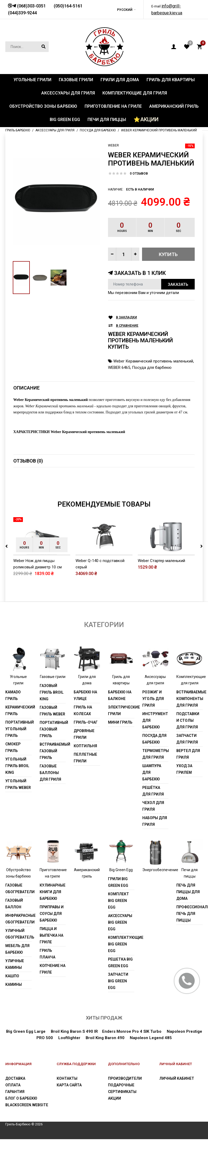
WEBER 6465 (119, 367)
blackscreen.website (26, 1124)
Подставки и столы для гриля (187, 739)
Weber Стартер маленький (161, 579)
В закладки (126, 317)
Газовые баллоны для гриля (50, 792)
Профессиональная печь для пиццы (189, 932)
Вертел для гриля (188, 773)
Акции (114, 1117)
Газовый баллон (14, 922)
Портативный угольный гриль (18, 748)
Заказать (178, 284)
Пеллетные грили (85, 776)
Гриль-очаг (86, 741)
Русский (124, 10)
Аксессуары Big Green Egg (120, 941)
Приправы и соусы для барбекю (52, 932)
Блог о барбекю (21, 1117)
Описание (26, 388)
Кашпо (12, 995)
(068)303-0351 (31, 5)
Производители (125, 1097)
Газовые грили (52, 696)
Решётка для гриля (153, 810)
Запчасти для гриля (187, 758)
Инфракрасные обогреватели (18, 937)
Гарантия (14, 1110)
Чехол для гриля (153, 825)
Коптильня (85, 765)
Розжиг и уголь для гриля (153, 718)
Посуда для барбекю (152, 367)
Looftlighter (69, 1056)
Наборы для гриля (154, 840)
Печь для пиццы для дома (188, 910)
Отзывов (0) (28, 461)
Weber (113, 145)
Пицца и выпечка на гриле (51, 954)
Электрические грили (121, 729)
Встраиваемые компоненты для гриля (189, 718)
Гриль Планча (47, 972)
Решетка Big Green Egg (120, 981)
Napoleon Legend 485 (151, 1056)
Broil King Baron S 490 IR (74, 1050)
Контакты (67, 1097)
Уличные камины (14, 983)
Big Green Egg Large (25, 1050)
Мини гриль (120, 741)
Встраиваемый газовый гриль (53, 770)
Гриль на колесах (83, 729)
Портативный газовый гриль (53, 748)
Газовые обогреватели (18, 907)
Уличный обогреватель (18, 952)
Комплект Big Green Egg (118, 919)
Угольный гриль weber (18, 803)
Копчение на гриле (52, 987)
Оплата (12, 1104)
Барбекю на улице (85, 714)
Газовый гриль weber (52, 729)
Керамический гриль (18, 729)
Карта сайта (69, 1104)
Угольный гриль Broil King (17, 785)
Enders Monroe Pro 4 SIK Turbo (131, 1050)
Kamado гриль (13, 714)
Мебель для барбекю (17, 967)
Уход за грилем (184, 788)
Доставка (15, 1097)
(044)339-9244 (22, 12)
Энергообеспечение (160, 889)
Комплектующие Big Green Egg (121, 963)
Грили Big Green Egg (118, 901)
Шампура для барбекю (151, 791)
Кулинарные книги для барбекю (52, 910)
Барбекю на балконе (119, 714)
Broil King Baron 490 (105, 1056)
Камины (13, 1003)
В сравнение (127, 325)
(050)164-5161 (68, 5)
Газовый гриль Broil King (52, 711)
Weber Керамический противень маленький (153, 361)
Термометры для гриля (155, 773)
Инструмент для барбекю (155, 739)
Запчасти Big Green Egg (118, 1000)
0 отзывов (139, 173)
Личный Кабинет (176, 1097)
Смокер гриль (12, 766)
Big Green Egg (121, 889)
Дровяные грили (84, 753)
